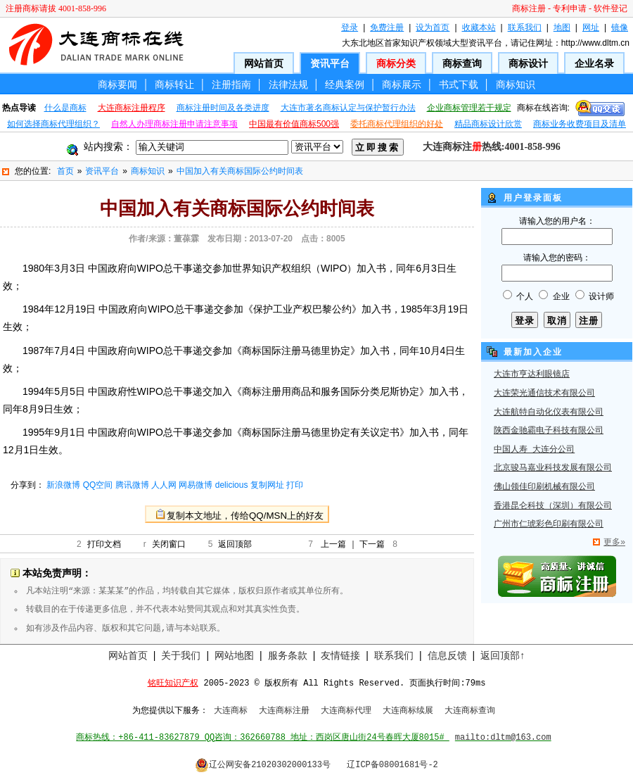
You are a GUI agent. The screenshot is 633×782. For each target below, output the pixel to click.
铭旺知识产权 (173, 683)
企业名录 (594, 63)
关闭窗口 (169, 544)
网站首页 (263, 63)
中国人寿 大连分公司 (534, 450)
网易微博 (195, 485)
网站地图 (234, 655)
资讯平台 (330, 63)
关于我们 (180, 655)
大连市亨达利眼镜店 (532, 374)
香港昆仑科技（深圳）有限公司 (553, 506)
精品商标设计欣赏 (488, 124)
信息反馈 (447, 655)
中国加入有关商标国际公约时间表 (240, 171)
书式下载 (458, 84)
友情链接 (340, 655)
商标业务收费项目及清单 (579, 124)
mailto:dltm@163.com (503, 738)
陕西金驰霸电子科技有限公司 (548, 431)
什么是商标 (65, 108)
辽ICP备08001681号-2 (392, 765)
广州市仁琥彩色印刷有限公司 (548, 524)
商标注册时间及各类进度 (223, 108)
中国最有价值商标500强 (294, 124)
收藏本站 (479, 27)
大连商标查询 (470, 711)
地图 (562, 27)
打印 (294, 485)
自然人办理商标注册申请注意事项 (174, 124)
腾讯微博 (132, 485)
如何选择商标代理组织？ (53, 124)
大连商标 (231, 711)
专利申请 (570, 8)
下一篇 (372, 544)
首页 (65, 171)
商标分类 (396, 63)
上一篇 (333, 544)
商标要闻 (117, 84)
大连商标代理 (346, 711)
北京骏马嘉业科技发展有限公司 (553, 468)
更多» (614, 542)
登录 (349, 27)
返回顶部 (235, 544)
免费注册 (387, 27)
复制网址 (267, 485)
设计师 (601, 296)
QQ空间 (98, 485)
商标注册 (529, 8)
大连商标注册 (284, 711)
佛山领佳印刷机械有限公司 (544, 487)
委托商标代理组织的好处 (396, 124)
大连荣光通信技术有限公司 (544, 393)
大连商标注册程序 (131, 108)
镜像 (619, 27)
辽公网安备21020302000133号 (263, 765)
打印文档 (104, 544)
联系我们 (525, 27)
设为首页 (432, 27)
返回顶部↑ (502, 655)
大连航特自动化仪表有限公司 (548, 412)
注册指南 (231, 84)
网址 (590, 27)
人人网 (164, 485)
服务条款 (287, 655)
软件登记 (610, 8)
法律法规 (288, 84)
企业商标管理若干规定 (469, 108)
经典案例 (344, 84)
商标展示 (401, 84)
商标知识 (515, 84)
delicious (231, 485)
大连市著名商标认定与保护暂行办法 (348, 108)
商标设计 (528, 63)
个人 (524, 296)
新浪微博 (63, 485)
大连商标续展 (408, 711)
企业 (561, 296)
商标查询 (462, 63)
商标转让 (174, 84)
